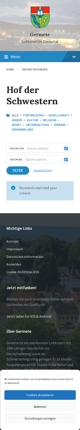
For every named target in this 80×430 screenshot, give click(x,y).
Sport (16, 125)
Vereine (59, 125)
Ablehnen (40, 407)
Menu (40, 57)
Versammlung (22, 129)
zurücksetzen (42, 170)
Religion (49, 120)
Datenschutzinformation (24, 256)
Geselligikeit (58, 115)
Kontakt (12, 241)
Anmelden (13, 264)
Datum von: (17, 148)
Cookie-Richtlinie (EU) (22, 272)
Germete (40, 34)
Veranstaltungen (34, 69)
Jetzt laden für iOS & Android (28, 316)
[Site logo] (40, 27)
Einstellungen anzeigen (40, 418)
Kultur (32, 120)
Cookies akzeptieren (40, 395)
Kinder (17, 120)
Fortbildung (33, 115)
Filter (18, 170)
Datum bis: (16, 159)
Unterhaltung (37, 125)
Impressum (14, 249)
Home (10, 69)
